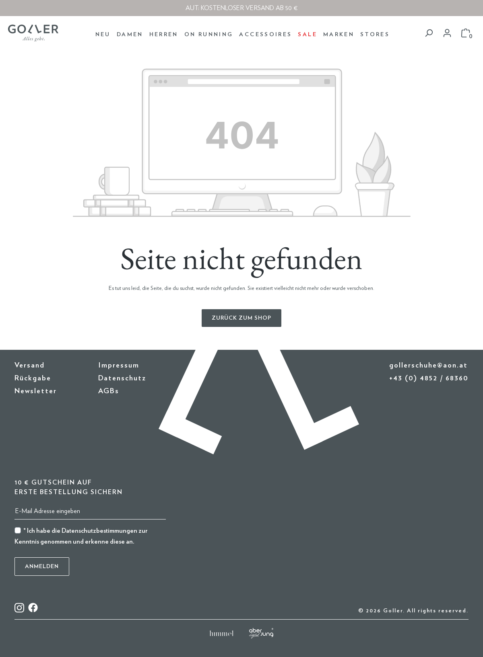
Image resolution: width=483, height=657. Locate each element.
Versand (29, 365)
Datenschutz (122, 378)
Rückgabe (32, 378)
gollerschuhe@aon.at (428, 365)
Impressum (118, 365)
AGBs (108, 391)
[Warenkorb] (465, 33)
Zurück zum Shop (241, 318)
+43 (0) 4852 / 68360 (429, 378)
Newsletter (35, 391)
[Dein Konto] (447, 33)
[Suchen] (428, 33)
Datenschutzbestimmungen (99, 531)
